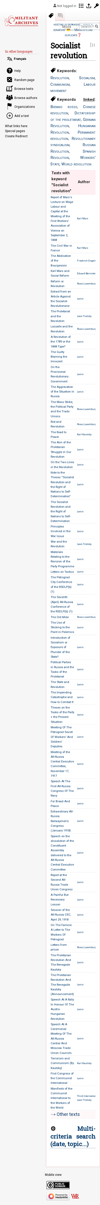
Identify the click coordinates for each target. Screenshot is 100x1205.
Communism (60, 84)
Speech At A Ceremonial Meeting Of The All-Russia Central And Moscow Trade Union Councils (61, 1038)
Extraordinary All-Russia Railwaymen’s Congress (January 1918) (62, 821)
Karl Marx (82, 218)
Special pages (15, 131)
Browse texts (23, 89)
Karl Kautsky (84, 434)
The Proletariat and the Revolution (60, 316)
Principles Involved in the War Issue (60, 531)
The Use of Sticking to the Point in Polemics (62, 627)
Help (17, 71)
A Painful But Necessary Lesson (59, 899)
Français (20, 59)
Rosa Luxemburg (86, 283)
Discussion (60, 15)
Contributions (81, 5)
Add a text (21, 116)
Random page (24, 80)
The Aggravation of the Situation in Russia (62, 391)
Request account (96, 5)
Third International (87, 1096)
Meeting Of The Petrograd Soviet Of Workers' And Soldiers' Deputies (62, 736)
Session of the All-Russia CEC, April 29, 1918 (61, 914)
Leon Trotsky (84, 316)
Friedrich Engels (86, 260)
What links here (16, 126)
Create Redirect (16, 136)
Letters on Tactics (62, 572)
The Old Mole (60, 617)
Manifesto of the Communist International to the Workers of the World (61, 1098)
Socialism (87, 78)
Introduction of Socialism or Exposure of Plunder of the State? (60, 647)
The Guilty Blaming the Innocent (59, 356)
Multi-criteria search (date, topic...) (73, 1136)
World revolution (76, 164)
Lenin (80, 298)
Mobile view (53, 1175)
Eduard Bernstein (87, 273)
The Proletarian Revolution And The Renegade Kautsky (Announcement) (62, 984)
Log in (88, 5)
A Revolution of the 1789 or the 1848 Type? (61, 341)
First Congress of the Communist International (62, 1078)
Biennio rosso (63, 106)
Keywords (51, 15)
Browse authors (25, 98)
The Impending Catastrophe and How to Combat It (62, 697)
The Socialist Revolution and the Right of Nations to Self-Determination (61, 511)
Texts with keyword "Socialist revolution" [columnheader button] (61, 182)
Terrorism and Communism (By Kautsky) (62, 1063)
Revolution (59, 78)
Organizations (24, 107)
